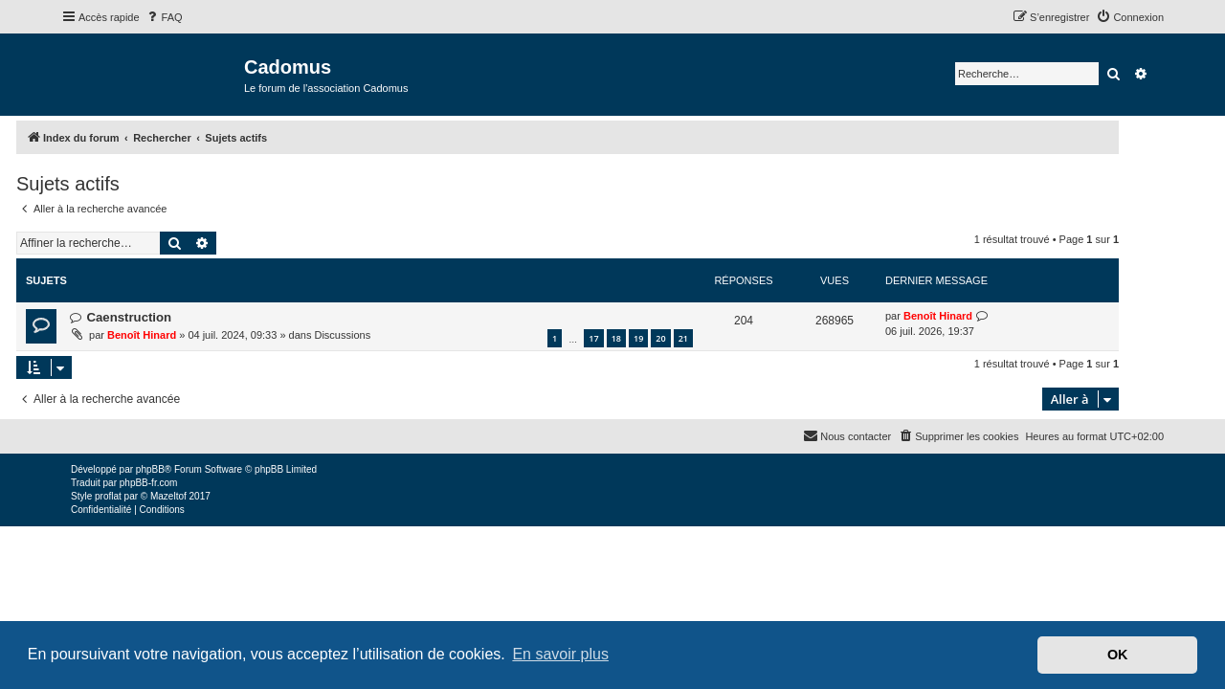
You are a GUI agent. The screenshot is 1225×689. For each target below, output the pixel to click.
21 (728, 338)
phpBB (150, 469)
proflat (108, 496)
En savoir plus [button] (560, 654)
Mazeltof (168, 496)
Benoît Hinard (186, 335)
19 (683, 338)
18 (661, 338)
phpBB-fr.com (149, 483)
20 (705, 338)
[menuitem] (164, 17)
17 (638, 338)
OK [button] (1117, 654)
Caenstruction (173, 317)
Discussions (387, 335)
